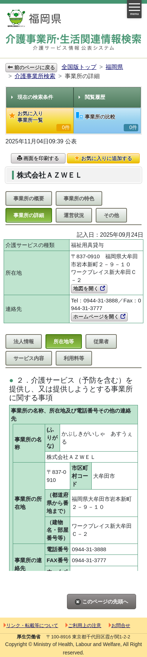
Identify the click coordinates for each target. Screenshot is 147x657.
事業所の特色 (79, 198)
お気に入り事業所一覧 (40, 121)
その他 (111, 215)
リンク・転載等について (31, 625)
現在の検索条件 (32, 97)
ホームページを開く (99, 317)
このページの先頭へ (101, 602)
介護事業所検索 (35, 76)
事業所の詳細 (28, 215)
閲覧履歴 (92, 97)
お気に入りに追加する (103, 158)
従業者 (101, 341)
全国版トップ (78, 67)
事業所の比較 (107, 121)
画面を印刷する (38, 158)
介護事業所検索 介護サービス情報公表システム (73, 42)
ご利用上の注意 (83, 625)
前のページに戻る (31, 67)
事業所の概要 (28, 198)
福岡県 (114, 67)
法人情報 (23, 341)
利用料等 (74, 358)
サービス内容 (28, 358)
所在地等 (63, 341)
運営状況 (74, 215)
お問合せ (119, 625)
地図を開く (89, 288)
